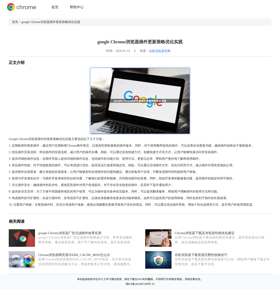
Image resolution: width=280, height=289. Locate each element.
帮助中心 (77, 7)
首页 (54, 7)
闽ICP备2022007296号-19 (140, 283)
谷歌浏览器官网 (159, 51)
